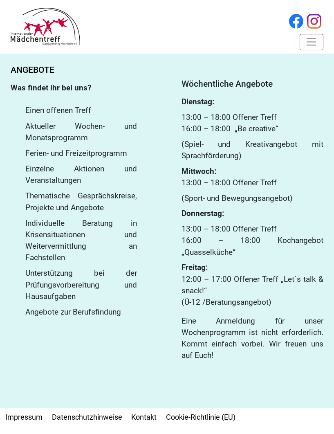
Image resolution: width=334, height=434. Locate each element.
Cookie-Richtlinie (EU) (200, 417)
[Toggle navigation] (311, 42)
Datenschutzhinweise (87, 417)
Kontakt (144, 417)
